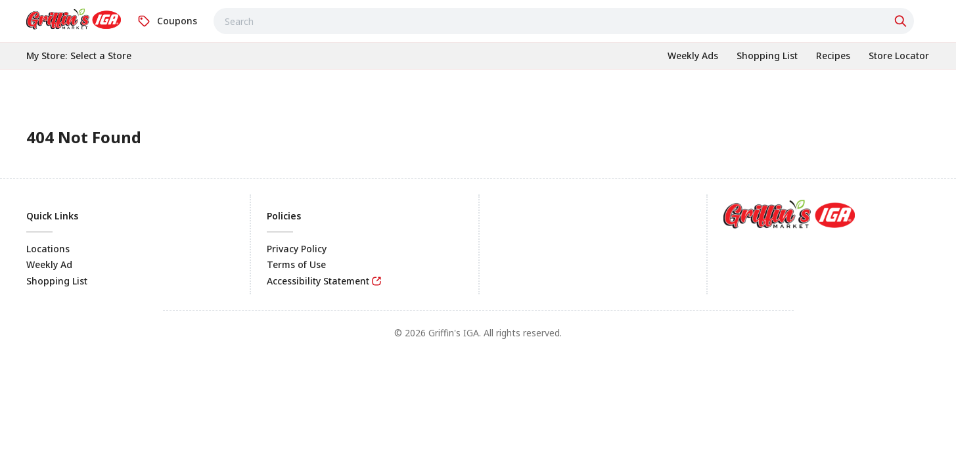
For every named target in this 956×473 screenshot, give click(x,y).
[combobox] (564, 21)
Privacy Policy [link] (297, 248)
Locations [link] (48, 248)
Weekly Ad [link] (49, 264)
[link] (73, 19)
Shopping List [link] (56, 281)
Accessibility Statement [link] (318, 281)
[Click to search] (902, 21)
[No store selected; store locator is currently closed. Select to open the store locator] (101, 56)
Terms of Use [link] (296, 264)
